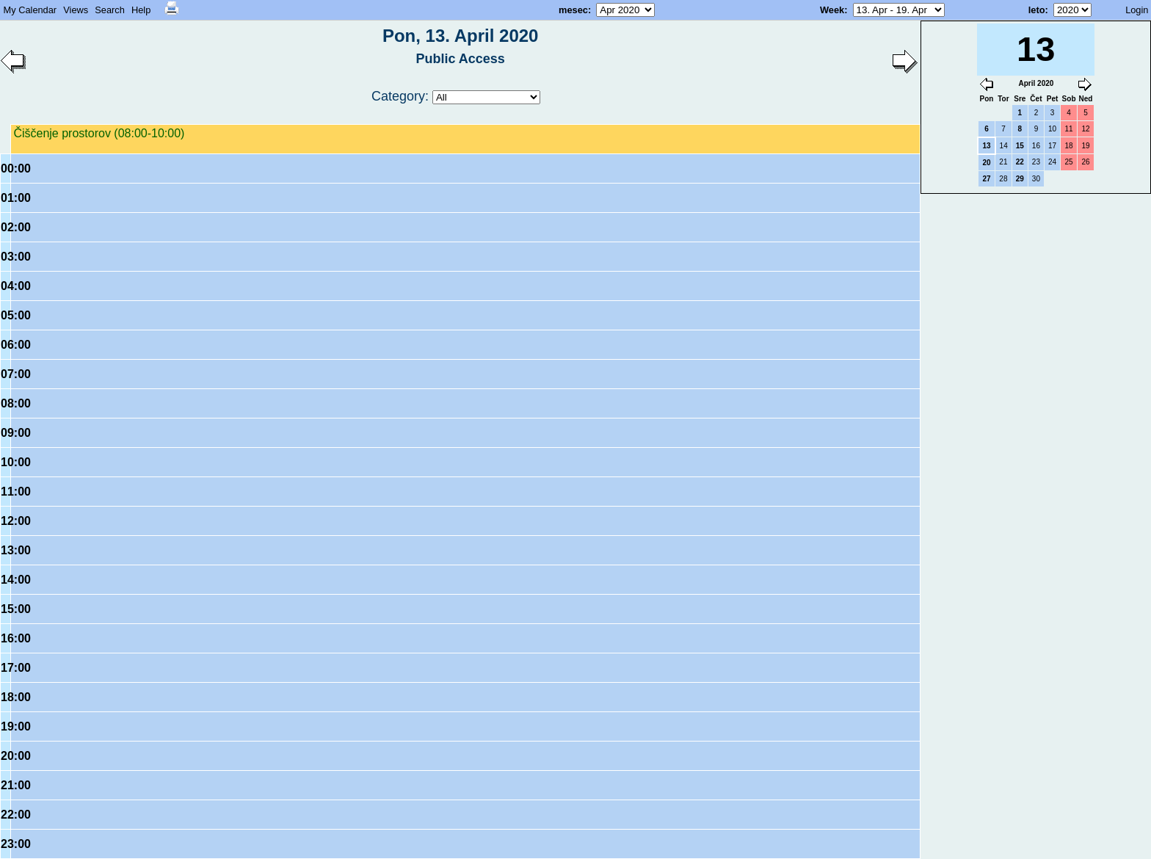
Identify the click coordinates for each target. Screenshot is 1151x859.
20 (986, 163)
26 (1085, 162)
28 (1003, 179)
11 (1068, 129)
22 (1020, 162)
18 (1068, 146)
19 (1085, 146)
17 (1052, 146)
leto (1036, 9)
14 (1004, 146)
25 (1068, 162)
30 (1036, 179)
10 (1052, 129)
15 (1020, 146)
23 (1036, 162)
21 (1003, 162)
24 (1052, 162)
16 (1036, 146)
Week (832, 9)
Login (1136, 9)
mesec (573, 9)
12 (1085, 129)
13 (986, 146)
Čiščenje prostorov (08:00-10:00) (98, 133)
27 (986, 179)
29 (1020, 179)
